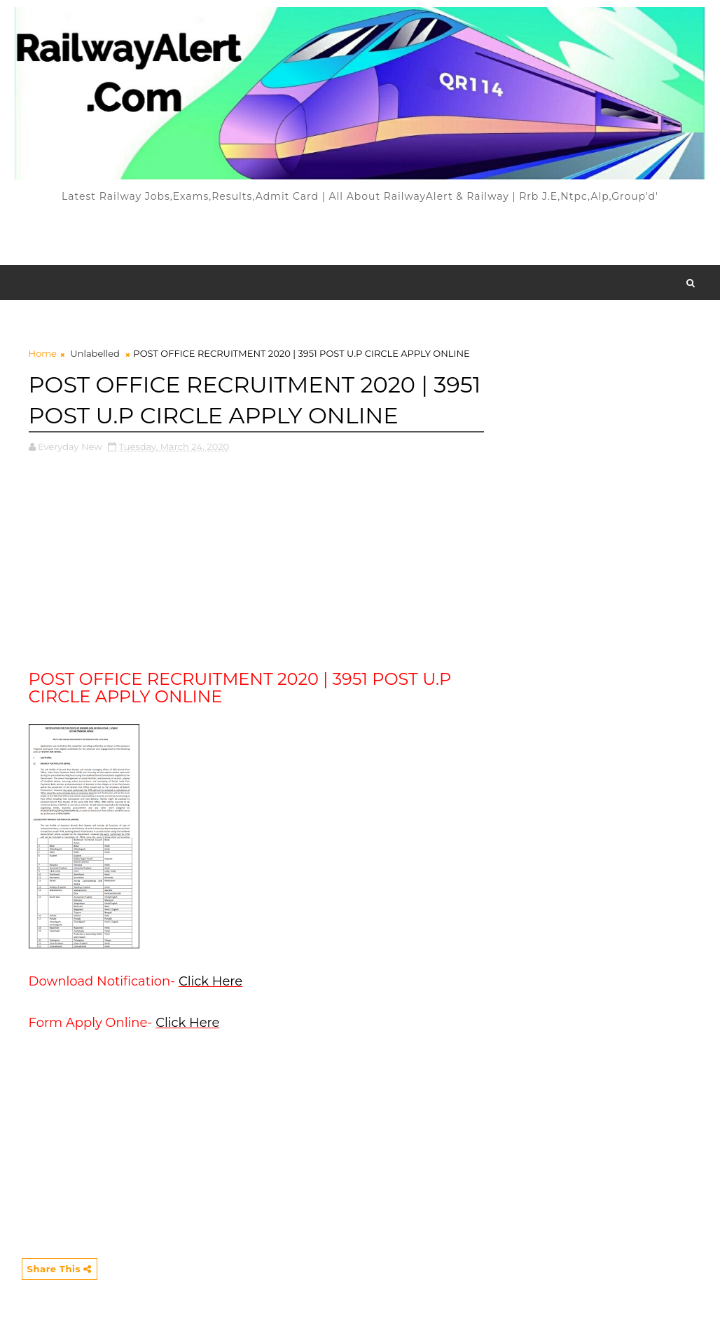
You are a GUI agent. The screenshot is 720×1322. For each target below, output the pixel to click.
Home (43, 353)
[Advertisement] (360, 233)
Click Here (210, 981)
